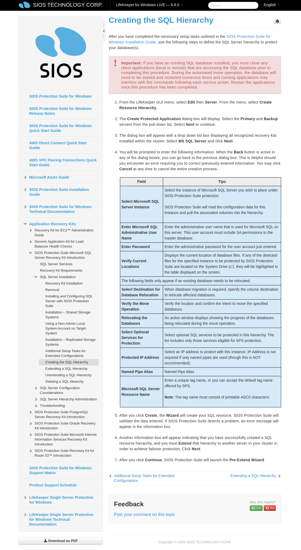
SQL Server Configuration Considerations (57, 390)
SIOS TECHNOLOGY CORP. (67, 5)
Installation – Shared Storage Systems (67, 314)
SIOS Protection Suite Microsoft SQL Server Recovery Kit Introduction (59, 255)
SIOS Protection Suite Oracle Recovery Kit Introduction (62, 425)
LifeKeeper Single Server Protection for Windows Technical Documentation (58, 518)
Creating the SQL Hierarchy (66, 362)
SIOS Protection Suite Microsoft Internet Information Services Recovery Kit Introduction (62, 438)
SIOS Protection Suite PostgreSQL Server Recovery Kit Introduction (58, 414)
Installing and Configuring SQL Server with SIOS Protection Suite (69, 301)
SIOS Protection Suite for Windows (60, 96)
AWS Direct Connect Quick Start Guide (58, 145)
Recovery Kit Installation (64, 283)
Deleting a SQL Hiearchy (64, 381)
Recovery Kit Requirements (61, 270)
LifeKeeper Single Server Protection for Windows (58, 499)
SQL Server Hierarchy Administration (65, 399)
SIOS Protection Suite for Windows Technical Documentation (57, 209)
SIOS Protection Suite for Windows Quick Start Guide (60, 128)
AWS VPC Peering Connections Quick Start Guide (63, 162)
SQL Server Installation (55, 277)
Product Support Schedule (53, 485)
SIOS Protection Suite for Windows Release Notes (60, 111)
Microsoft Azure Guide (46, 177)
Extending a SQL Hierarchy (66, 369)
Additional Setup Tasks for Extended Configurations (65, 353)
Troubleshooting (49, 406)
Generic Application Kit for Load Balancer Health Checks (55, 243)
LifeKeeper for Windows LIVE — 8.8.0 (149, 5)
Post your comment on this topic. (145, 514)
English (272, 5)
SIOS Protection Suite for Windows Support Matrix (60, 470)
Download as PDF (61, 541)
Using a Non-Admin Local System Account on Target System (65, 328)
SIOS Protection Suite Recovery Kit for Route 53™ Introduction (61, 452)
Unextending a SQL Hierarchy (68, 375)
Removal (52, 290)
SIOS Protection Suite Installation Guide (56, 191)
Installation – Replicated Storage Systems (70, 342)
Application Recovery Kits (49, 224)
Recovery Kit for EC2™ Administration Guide (61, 232)
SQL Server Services (56, 264)
